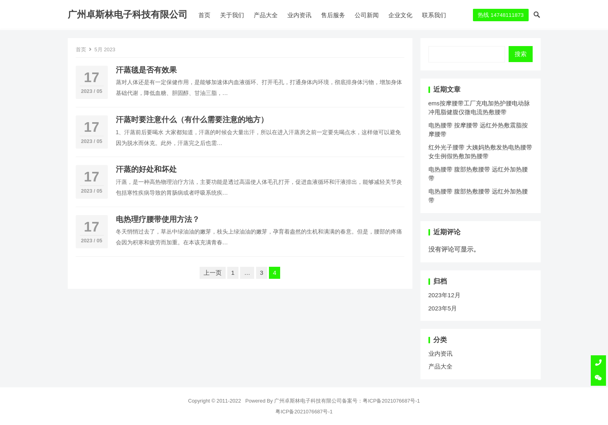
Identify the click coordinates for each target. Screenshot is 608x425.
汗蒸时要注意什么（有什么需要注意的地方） (192, 119)
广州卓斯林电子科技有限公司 (128, 15)
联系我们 (434, 15)
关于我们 (232, 15)
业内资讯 (299, 15)
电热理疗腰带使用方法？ (158, 219)
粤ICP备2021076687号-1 (391, 401)
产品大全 (266, 15)
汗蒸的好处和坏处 (146, 169)
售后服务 (333, 15)
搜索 (521, 53)
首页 (204, 15)
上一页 (213, 272)
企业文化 (400, 15)
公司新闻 (367, 15)
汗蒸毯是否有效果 (146, 70)
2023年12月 (444, 295)
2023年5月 (442, 308)
